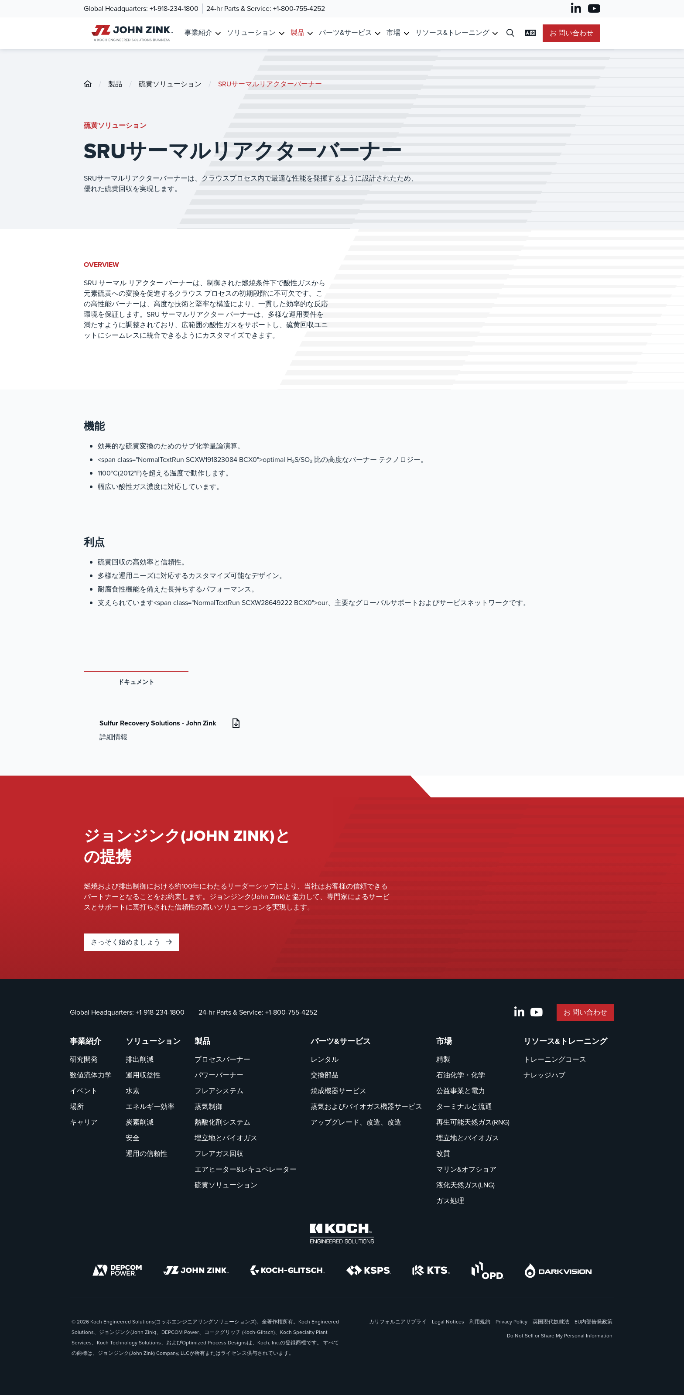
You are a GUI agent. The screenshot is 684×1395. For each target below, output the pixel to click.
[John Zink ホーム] (131, 33)
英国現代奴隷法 (551, 1322)
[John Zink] (196, 1270)
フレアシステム (219, 1091)
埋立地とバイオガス (226, 1138)
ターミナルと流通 (464, 1106)
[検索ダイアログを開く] (510, 33)
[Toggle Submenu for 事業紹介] (218, 33)
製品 (115, 84)
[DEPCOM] (117, 1270)
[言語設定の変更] (530, 33)
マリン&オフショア (466, 1169)
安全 (133, 1138)
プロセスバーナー (222, 1059)
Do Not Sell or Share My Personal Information (559, 1336)
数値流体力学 (91, 1075)
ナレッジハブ (544, 1075)
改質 (443, 1154)
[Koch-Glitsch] (287, 1270)
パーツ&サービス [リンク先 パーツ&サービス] (345, 32)
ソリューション (153, 1041)
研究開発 (84, 1059)
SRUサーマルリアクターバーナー (270, 84)
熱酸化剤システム (222, 1122)
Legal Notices (448, 1322)
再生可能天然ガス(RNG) (473, 1122)
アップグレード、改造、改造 (356, 1122)
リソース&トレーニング (565, 1041)
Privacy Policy (511, 1322)
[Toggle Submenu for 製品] (310, 33)
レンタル (325, 1059)
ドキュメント (136, 682)
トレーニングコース (554, 1059)
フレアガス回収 (219, 1154)
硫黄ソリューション (170, 84)
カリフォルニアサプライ (398, 1322)
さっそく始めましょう (131, 942)
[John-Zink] (88, 84)
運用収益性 (143, 1075)
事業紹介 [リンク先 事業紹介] (198, 32)
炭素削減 (140, 1122)
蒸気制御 (208, 1106)
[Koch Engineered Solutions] (342, 1234)
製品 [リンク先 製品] (297, 32)
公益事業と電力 (460, 1091)
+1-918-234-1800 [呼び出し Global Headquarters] (174, 8)
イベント (84, 1091)
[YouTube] (594, 8)
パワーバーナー (219, 1075)
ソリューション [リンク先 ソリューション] (251, 32)
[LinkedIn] (576, 8)
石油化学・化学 (460, 1075)
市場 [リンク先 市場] (393, 32)
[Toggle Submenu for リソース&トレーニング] (495, 33)
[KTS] (431, 1270)
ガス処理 (450, 1201)
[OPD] (487, 1270)
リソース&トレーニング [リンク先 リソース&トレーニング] (452, 32)
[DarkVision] (558, 1270)
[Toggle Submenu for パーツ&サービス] (377, 33)
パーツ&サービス (341, 1041)
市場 (444, 1041)
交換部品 (325, 1075)
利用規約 (479, 1322)
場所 (77, 1106)
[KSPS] (368, 1270)
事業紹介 (85, 1041)
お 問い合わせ (571, 33)
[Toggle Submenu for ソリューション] (281, 33)
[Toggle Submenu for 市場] (406, 33)
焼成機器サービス (338, 1091)
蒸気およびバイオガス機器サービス (366, 1106)
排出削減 (140, 1059)
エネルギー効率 (150, 1106)
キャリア (84, 1122)
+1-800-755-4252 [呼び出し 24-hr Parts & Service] (299, 8)
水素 (133, 1091)
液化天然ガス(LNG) (465, 1185)
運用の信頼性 (147, 1154)
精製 (443, 1059)
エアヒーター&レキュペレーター (246, 1169)
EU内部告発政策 (593, 1322)
